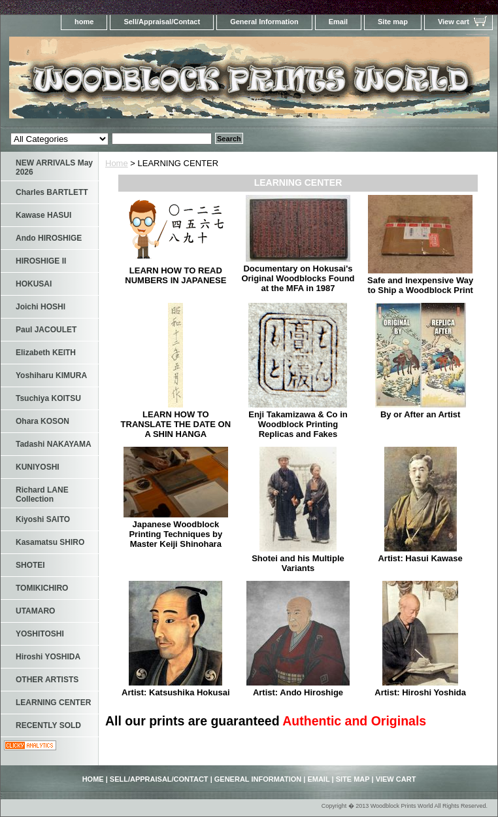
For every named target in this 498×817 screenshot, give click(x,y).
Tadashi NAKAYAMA (53, 444)
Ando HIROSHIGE (49, 238)
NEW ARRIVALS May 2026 (54, 167)
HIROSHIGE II (41, 261)
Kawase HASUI (43, 215)
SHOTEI (30, 565)
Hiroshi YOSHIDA (48, 656)
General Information (264, 22)
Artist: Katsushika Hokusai (175, 692)
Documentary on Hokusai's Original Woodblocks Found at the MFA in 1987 (297, 278)
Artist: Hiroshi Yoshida (420, 692)
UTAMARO (35, 611)
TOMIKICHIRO (42, 588)
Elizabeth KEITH (46, 352)
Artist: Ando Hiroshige (298, 692)
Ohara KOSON (42, 421)
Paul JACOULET (46, 329)
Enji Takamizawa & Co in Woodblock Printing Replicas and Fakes (297, 424)
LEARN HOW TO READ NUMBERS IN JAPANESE (175, 275)
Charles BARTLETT (52, 192)
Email (338, 22)
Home (116, 163)
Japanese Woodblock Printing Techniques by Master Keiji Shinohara (175, 534)
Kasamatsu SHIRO (50, 542)
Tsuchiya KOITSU (48, 398)
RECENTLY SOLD (48, 725)
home (84, 22)
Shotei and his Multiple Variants (298, 563)
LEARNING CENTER (53, 702)
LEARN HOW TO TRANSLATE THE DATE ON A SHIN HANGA (176, 424)
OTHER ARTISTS (47, 679)
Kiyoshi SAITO (43, 519)
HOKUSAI (34, 283)
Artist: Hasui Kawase (420, 558)
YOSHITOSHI (40, 633)
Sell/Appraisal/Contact (162, 22)
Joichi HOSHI (40, 306)
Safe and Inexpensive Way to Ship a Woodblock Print (420, 285)
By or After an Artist (420, 414)
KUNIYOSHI (37, 467)
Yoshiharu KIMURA (51, 375)
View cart (453, 22)
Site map (393, 22)
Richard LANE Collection (42, 494)
